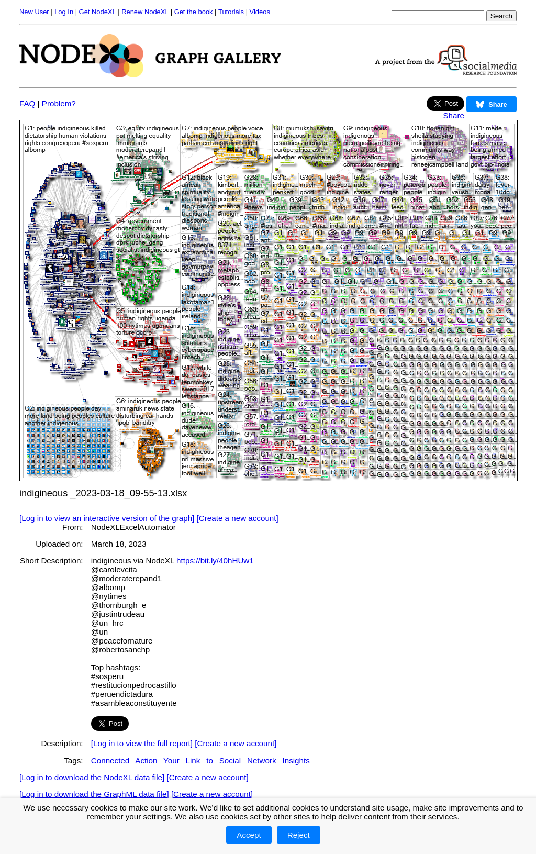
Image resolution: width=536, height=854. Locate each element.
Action (146, 760)
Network (261, 760)
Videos (260, 12)
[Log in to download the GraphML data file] (94, 794)
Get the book (193, 12)
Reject (298, 834)
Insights (295, 760)
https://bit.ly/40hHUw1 (215, 560)
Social (230, 760)
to (209, 760)
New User (34, 12)
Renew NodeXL (145, 12)
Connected (110, 760)
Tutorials (231, 12)
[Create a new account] (237, 518)
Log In (63, 12)
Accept (249, 834)
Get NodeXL (97, 12)
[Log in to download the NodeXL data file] (91, 777)
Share (453, 115)
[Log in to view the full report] (142, 743)
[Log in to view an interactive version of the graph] (106, 518)
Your (171, 760)
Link (193, 760)
